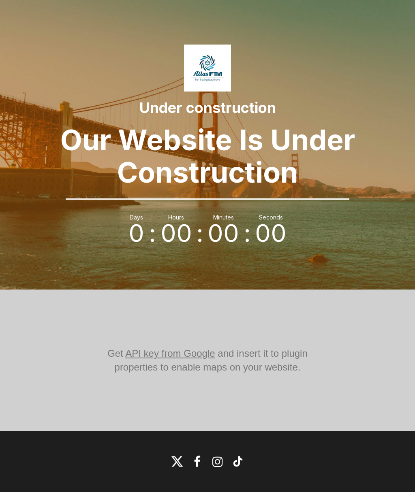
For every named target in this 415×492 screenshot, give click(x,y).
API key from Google (170, 353)
